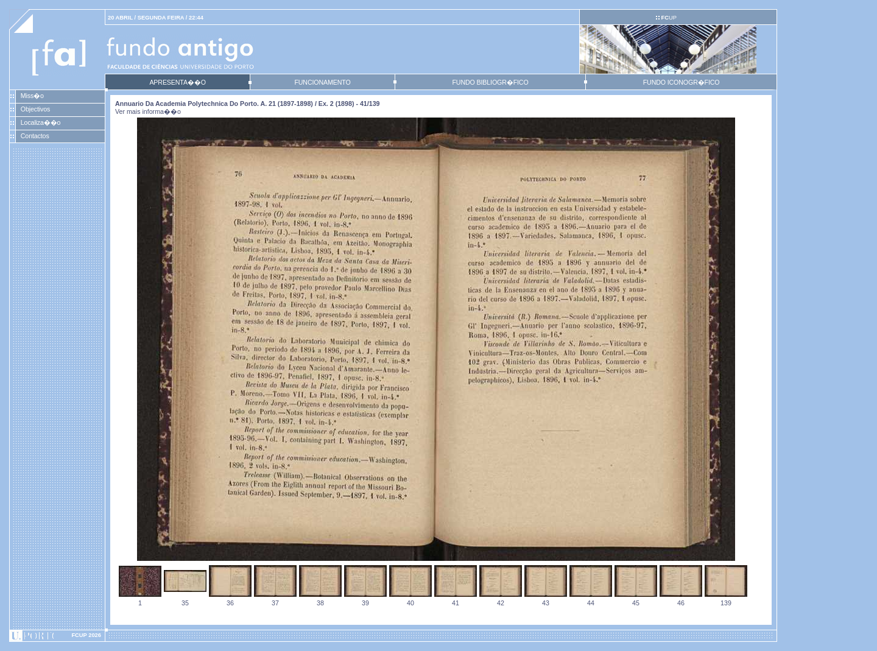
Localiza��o (41, 122)
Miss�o (32, 95)
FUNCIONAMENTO (322, 82)
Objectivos (35, 109)
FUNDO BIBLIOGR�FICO (490, 82)
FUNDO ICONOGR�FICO (681, 82)
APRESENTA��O (177, 82)
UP (668, 18)
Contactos (35, 135)
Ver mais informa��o (148, 111)
